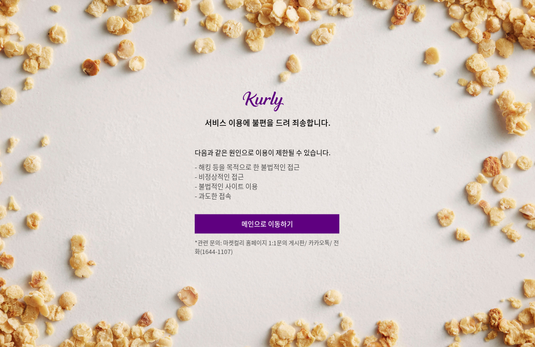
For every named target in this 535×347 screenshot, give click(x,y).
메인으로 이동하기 (267, 223)
